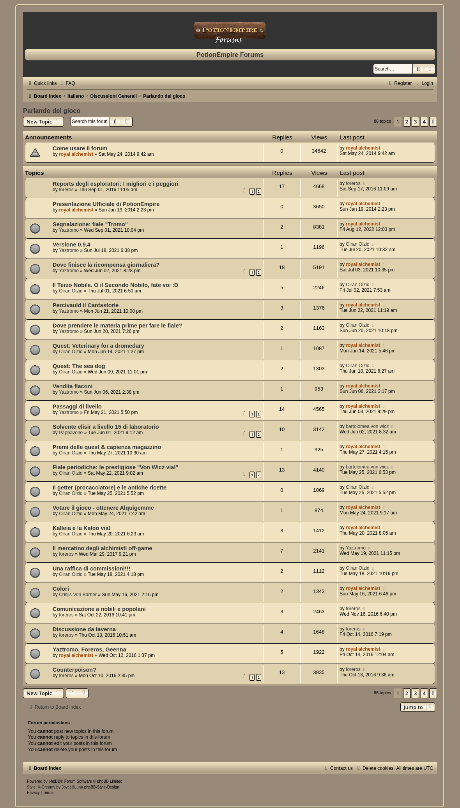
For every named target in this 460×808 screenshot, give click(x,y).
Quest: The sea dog (79, 366)
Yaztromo (69, 230)
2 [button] (406, 121)
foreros (66, 189)
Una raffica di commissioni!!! (91, 568)
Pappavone (71, 432)
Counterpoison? (74, 670)
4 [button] (424, 121)
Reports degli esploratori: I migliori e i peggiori (116, 184)
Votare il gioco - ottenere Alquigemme (103, 508)
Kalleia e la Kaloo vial (81, 528)
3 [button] (415, 121)
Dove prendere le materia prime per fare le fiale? (117, 325)
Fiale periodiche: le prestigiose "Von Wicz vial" (115, 467)
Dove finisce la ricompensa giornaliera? (106, 265)
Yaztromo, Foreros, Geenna (89, 649)
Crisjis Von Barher (78, 594)
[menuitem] (66, 83)
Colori (61, 589)
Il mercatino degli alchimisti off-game (102, 548)
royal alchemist (76, 154)
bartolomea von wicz (367, 426)
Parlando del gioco (52, 110)
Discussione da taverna (84, 629)
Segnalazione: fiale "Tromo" (90, 224)
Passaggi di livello (77, 406)
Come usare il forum (80, 148)
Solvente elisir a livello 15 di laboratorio (106, 427)
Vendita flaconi (72, 386)
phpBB (54, 781)
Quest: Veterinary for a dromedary (98, 346)
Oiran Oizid (358, 244)
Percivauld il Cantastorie (86, 305)
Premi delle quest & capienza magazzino (107, 447)
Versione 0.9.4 (71, 244)
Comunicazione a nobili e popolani (99, 609)
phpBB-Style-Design (101, 787)
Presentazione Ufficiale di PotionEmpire (106, 204)
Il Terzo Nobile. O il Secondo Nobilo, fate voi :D (115, 285)
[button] (433, 121)
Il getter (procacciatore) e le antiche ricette (109, 487)
